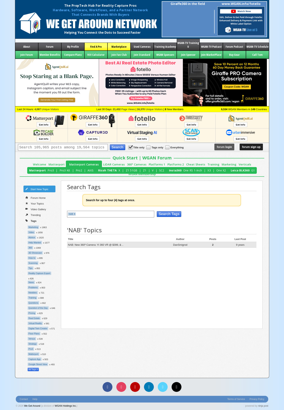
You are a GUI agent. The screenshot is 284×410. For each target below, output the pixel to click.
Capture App (35, 359)
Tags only (155, 147)
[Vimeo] (163, 387)
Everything (175, 147)
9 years (240, 244)
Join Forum (26, 55)
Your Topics (34, 203)
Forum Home (35, 197)
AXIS (90, 170)
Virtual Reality (35, 323)
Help (35, 399)
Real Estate (34, 318)
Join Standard (142, 55)
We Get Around (32, 405)
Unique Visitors (47, 109)
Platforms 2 (175, 164)
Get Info (43, 124)
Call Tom (257, 55)
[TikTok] (176, 387)
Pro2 (79, 170)
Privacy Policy (256, 399)
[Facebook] (107, 387)
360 (30, 247)
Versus (32, 338)
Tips (31, 268)
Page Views (124, 109)
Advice (32, 237)
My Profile (73, 46)
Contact (24, 399)
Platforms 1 (157, 164)
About (26, 46)
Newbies (33, 292)
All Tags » (33, 369)
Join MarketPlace (211, 55)
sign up (251, 147)
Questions (33, 303)
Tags (30, 220)
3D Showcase (35, 253)
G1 (253, 170)
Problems (33, 287)
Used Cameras (142, 46)
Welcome (39, 164)
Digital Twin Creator (38, 328)
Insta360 (175, 170)
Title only (137, 147)
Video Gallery (35, 209)
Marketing (229, 164)
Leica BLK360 (240, 170)
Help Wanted (35, 242)
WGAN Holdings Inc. (66, 405)
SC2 (161, 170)
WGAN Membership (142, 174)
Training (213, 164)
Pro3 (51, 170)
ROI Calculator (96, 55)
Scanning (33, 263)
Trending (33, 215)
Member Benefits (50, 55)
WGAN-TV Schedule (257, 46)
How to (32, 258)
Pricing (32, 313)
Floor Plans (34, 333)
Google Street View (38, 364)
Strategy (33, 344)
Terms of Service (236, 399)
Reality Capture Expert (39, 273)
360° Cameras (136, 164)
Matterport (57, 164)
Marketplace (118, 46)
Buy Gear (234, 55)
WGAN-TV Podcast (211, 46)
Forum (49, 46)
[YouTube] (135, 387)
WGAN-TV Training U (188, 44)
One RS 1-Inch (192, 170)
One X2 (221, 170)
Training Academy (165, 46)
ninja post (263, 405)
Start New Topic (37, 189)
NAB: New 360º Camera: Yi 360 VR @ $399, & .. (95, 244)
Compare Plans (73, 55)
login (224, 147)
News (31, 282)
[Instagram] (121, 387)
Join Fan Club (119, 55)
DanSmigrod (180, 244)
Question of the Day (38, 308)
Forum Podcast (234, 46)
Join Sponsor (188, 55)
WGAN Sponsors (165, 55)
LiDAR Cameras (114, 164)
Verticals (245, 164)
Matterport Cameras (84, 164)
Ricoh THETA (107, 170)
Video (31, 232)
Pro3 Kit (65, 170)
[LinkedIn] (149, 387)
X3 (209, 170)
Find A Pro (96, 46)
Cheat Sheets (195, 164)
